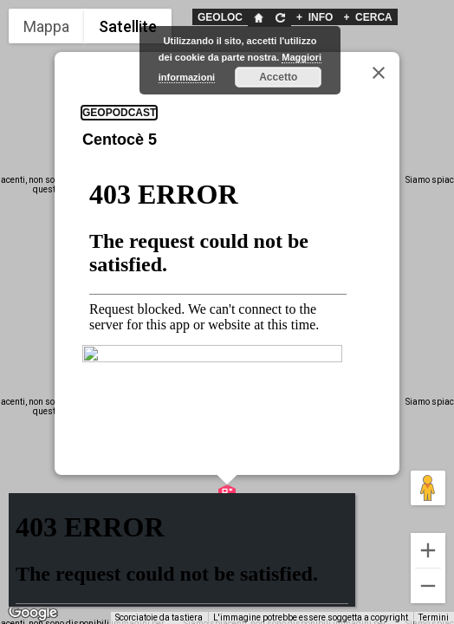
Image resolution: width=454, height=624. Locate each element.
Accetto (278, 77)
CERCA (367, 17)
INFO (314, 17)
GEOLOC (220, 17)
